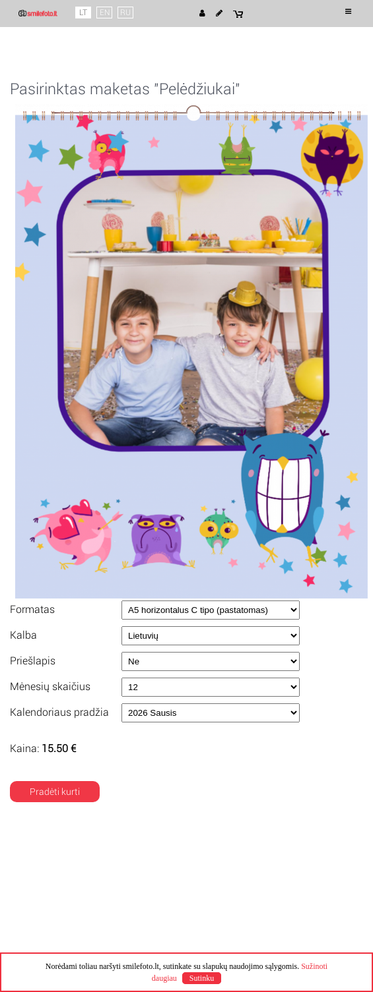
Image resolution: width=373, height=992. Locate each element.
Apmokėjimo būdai (238, 884)
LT (83, 12)
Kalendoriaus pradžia (59, 712)
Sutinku (201, 978)
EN (105, 12)
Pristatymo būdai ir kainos (253, 873)
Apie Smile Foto (53, 861)
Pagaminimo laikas (239, 861)
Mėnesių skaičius (50, 686)
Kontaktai (219, 921)
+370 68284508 (232, 933)
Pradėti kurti (55, 791)
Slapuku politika (53, 896)
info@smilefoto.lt (235, 945)
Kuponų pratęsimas (240, 896)
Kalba (23, 635)
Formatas (32, 609)
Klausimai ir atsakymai (67, 945)
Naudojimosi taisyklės (65, 873)
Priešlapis (32, 661)
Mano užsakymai (56, 933)
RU (125, 12)
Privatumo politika (58, 884)
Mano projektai (51, 921)
